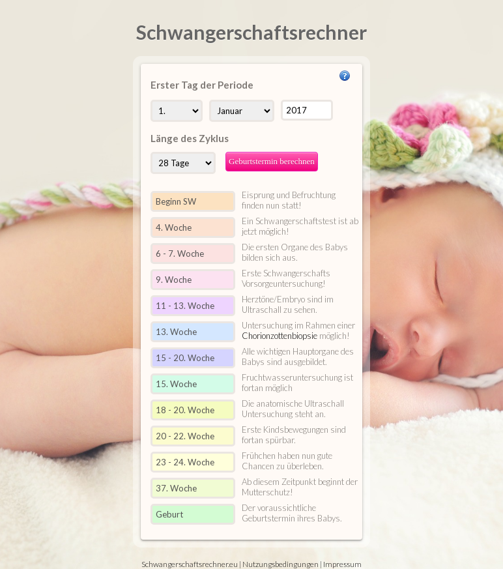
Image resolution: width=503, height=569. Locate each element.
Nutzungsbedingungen (280, 564)
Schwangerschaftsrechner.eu (189, 564)
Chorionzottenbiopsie (279, 335)
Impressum (342, 564)
